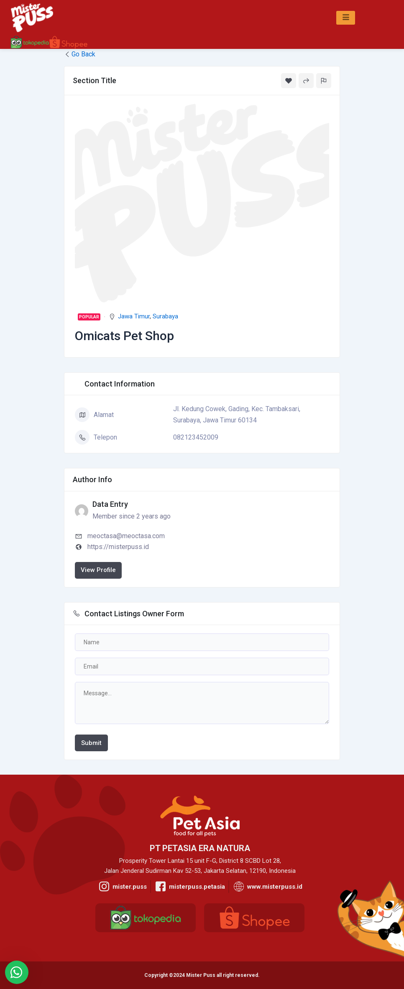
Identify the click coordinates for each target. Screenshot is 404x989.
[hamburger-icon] (345, 18)
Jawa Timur (134, 316)
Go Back (79, 54)
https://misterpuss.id (118, 547)
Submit (91, 743)
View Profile (98, 570)
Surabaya (165, 316)
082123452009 (195, 437)
